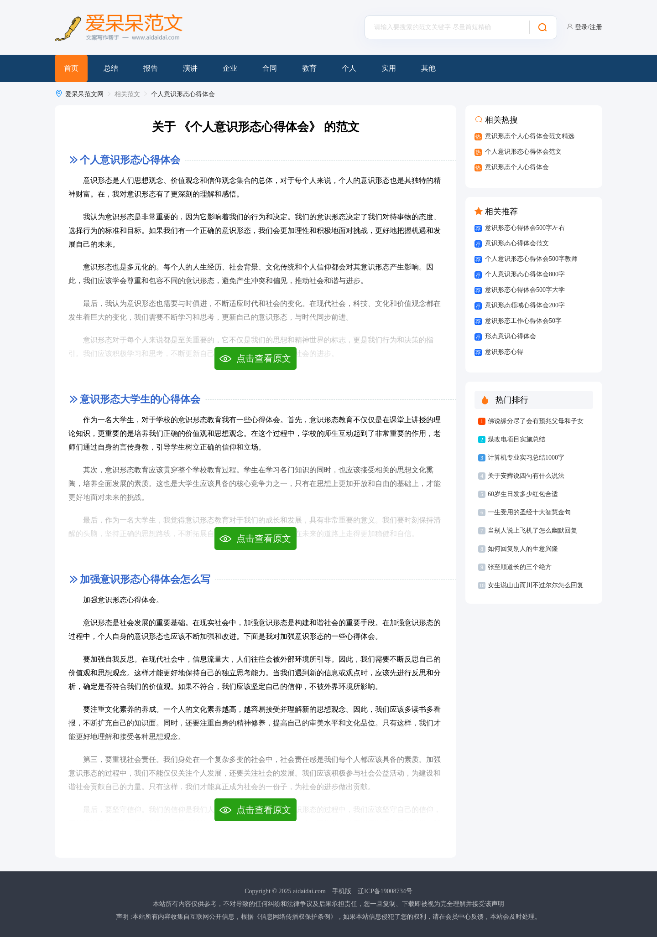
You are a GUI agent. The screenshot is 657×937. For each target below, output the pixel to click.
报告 (150, 68)
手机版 (341, 891)
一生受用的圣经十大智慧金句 (529, 512)
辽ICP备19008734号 (385, 891)
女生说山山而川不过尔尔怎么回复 (536, 585)
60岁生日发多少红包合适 (523, 494)
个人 (349, 68)
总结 (111, 68)
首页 (71, 68)
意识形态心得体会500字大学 (525, 289)
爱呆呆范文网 (84, 94)
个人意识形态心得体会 (183, 94)
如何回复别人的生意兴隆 (523, 548)
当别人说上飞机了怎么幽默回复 (532, 530)
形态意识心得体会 (510, 336)
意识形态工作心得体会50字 (523, 320)
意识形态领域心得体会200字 (525, 305)
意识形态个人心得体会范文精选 (529, 136)
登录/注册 (588, 27)
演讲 (190, 68)
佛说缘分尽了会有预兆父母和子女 (536, 421)
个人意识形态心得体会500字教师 (531, 258)
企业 (230, 68)
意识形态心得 (504, 351)
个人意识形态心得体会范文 (523, 151)
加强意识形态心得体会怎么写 (145, 579)
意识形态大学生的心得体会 (140, 399)
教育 (309, 68)
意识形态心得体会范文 (517, 243)
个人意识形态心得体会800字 (525, 274)
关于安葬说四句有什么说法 (526, 475)
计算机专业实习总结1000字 (526, 457)
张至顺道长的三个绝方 (520, 567)
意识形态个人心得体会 (517, 167)
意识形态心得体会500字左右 (525, 227)
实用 (388, 68)
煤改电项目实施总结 (516, 439)
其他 (428, 68)
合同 (269, 68)
